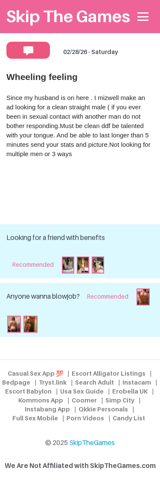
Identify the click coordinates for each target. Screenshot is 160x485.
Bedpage (16, 382)
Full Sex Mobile (35, 418)
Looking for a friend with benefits (55, 238)
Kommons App (40, 400)
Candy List (129, 418)
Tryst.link (53, 382)
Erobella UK (130, 391)
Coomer (84, 400)
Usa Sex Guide (82, 391)
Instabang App (47, 409)
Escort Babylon (28, 391)
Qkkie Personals (103, 409)
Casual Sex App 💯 (35, 373)
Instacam (136, 382)
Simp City (119, 400)
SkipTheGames (92, 443)
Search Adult (94, 382)
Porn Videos (85, 418)
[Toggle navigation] (143, 17)
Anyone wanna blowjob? (43, 296)
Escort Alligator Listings (108, 373)
